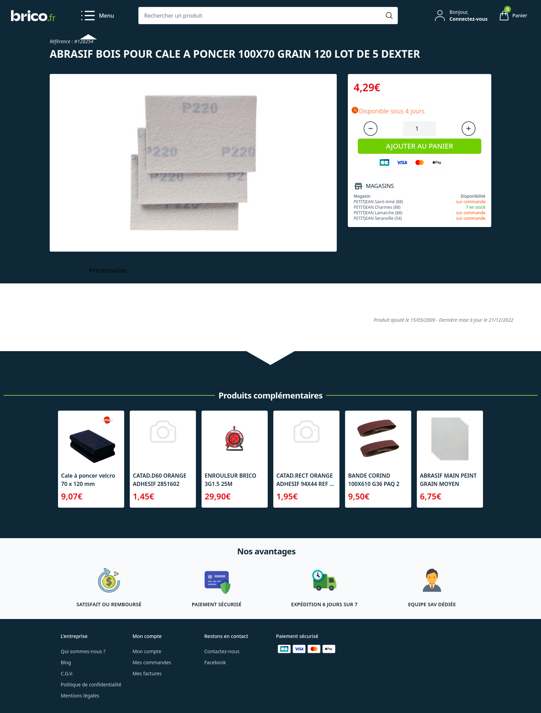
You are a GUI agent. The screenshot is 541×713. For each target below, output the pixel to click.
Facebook (215, 662)
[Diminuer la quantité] (370, 128)
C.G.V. (67, 673)
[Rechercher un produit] (261, 15)
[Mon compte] (460, 15)
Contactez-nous (221, 651)
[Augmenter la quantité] (468, 128)
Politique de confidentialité (91, 684)
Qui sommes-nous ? (83, 651)
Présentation (108, 270)
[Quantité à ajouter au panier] (419, 128)
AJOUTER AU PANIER (419, 146)
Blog (66, 662)
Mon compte (146, 651)
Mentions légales (80, 695)
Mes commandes (151, 662)
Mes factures (146, 673)
